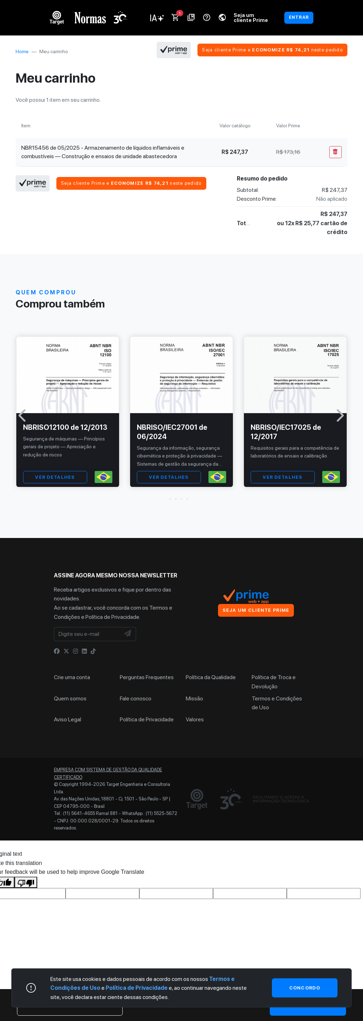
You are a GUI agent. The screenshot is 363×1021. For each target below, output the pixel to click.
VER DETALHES (55, 477)
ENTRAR (299, 17)
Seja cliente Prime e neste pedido (272, 49)
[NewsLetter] (128, 634)
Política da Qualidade (211, 677)
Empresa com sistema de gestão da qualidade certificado (108, 773)
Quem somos (70, 698)
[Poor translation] (26, 882)
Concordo (304, 987)
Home (22, 51)
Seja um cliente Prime (251, 17)
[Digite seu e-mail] (87, 634)
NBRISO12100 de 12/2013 (65, 427)
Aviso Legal (67, 719)
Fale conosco (135, 698)
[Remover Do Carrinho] (335, 152)
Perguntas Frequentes (147, 677)
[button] (181, 499)
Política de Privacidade (112, 617)
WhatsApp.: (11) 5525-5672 (149, 813)
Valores (195, 719)
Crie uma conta (72, 677)
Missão (194, 698)
